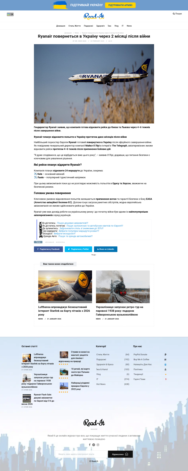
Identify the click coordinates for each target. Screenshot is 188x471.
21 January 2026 (54, 319)
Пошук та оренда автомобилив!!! (75, 236)
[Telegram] (94, 445)
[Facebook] (89, 445)
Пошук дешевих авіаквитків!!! (72, 223)
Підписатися (120, 454)
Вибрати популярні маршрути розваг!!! (79, 231)
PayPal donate (140, 354)
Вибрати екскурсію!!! (64, 233)
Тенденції (138, 374)
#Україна (60, 242)
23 (110, 41)
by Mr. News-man (79, 41)
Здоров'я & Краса (104, 364)
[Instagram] (98, 445)
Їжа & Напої (102, 369)
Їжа (109, 26)
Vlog (116, 26)
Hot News (100, 384)
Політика (138, 369)
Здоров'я (100, 26)
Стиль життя (75, 26)
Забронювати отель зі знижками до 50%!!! (81, 228)
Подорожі (88, 26)
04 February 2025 (97, 41)
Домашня (60, 26)
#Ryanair (49, 242)
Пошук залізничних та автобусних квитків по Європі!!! (94, 225)
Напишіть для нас (143, 364)
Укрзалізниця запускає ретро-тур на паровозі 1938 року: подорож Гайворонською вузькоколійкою (119, 310)
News (129, 26)
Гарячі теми (139, 379)
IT (123, 26)
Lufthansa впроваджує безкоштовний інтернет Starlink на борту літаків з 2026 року (64, 310)
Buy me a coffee (141, 359)
